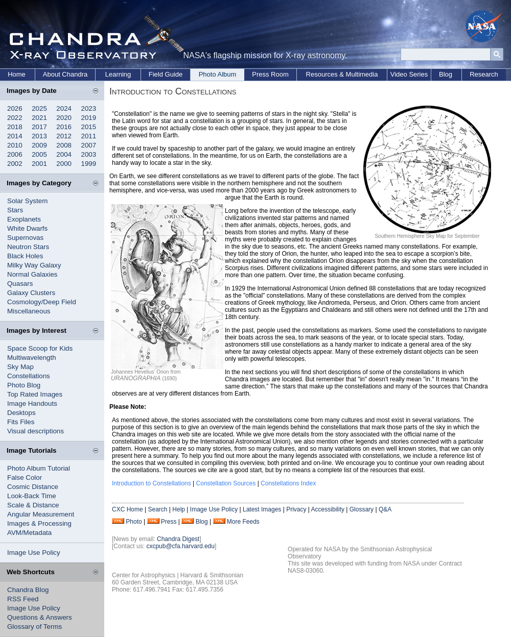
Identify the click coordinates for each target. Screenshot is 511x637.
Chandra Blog (28, 590)
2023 (89, 108)
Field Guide (165, 74)
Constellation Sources (226, 483)
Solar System (27, 201)
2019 (89, 117)
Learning (118, 74)
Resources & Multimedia (342, 74)
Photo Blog (23, 385)
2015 (89, 127)
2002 (14, 163)
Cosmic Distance (32, 487)
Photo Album (218, 74)
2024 (64, 108)
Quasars (20, 283)
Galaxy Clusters (31, 293)
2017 (39, 127)
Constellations (28, 376)
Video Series (409, 74)
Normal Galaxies (32, 274)
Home (17, 74)
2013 (39, 136)
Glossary (362, 509)
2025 (39, 108)
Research (484, 74)
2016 (64, 127)
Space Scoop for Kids (40, 348)
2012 (64, 136)
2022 (14, 117)
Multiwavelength (31, 357)
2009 (39, 145)
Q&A (385, 509)
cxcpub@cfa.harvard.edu (180, 546)
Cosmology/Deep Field (41, 302)
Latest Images (262, 509)
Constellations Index (288, 483)
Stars (15, 210)
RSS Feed (23, 599)
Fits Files (20, 422)
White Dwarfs (27, 228)
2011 (89, 136)
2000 (64, 163)
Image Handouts (32, 403)
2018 (14, 127)
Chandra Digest (178, 539)
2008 (64, 145)
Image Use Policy (33, 552)
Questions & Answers (39, 617)
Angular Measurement (40, 514)
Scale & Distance (33, 505)
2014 (14, 136)
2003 (89, 154)
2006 (14, 154)
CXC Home (127, 509)
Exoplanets (24, 219)
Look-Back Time (31, 496)
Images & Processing (39, 523)
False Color (24, 477)
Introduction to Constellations (151, 483)
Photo (134, 521)
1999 (89, 163)
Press (169, 521)
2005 (39, 154)
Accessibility (327, 509)
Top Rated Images (34, 394)
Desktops (21, 412)
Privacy (296, 509)
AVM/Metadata (29, 532)
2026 (14, 108)
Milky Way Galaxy (34, 265)
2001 (39, 163)
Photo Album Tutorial (38, 468)
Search (157, 509)
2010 (14, 145)
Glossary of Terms (34, 626)
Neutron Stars (28, 247)
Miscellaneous (28, 311)
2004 (64, 154)
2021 (39, 117)
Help (178, 509)
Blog (445, 74)
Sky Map (20, 367)
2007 (89, 145)
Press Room (270, 74)
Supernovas (25, 237)
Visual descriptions (35, 431)
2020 (64, 117)
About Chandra (65, 74)
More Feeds (243, 521)
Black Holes (25, 256)
